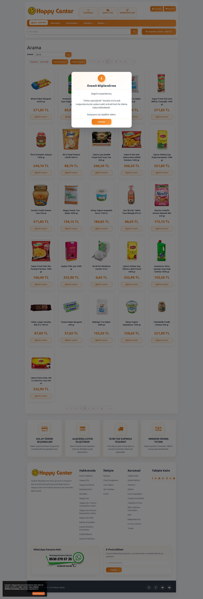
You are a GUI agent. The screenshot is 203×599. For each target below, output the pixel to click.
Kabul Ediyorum (38, 593)
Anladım (101, 122)
